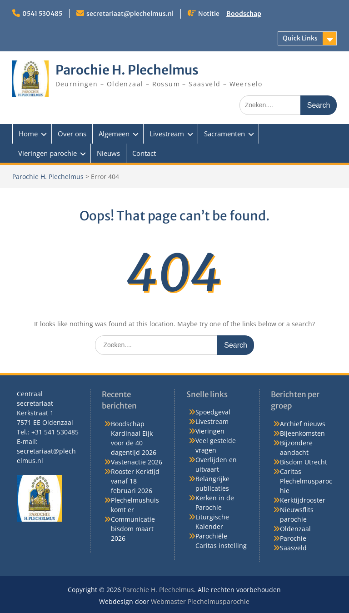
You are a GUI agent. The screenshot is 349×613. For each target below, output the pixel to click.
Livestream (167, 133)
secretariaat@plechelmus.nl (130, 14)
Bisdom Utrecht (303, 462)
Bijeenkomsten (302, 433)
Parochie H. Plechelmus (127, 70)
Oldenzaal (295, 528)
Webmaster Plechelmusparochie (200, 601)
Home (28, 133)
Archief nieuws (302, 423)
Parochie (293, 538)
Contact (144, 153)
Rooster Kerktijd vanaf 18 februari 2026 (135, 481)
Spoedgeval (212, 412)
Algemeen (114, 133)
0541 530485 (42, 14)
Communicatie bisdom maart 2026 (133, 529)
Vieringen (209, 431)
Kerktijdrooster (302, 500)
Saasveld (293, 547)
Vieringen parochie (47, 153)
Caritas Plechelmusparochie (306, 481)
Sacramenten (224, 133)
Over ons (72, 133)
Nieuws (108, 153)
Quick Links (300, 38)
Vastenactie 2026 (136, 462)
